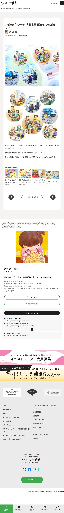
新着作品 (57, 508)
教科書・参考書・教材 (23, 223)
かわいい (5, 226)
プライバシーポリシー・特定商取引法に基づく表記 (16, 430)
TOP (4, 406)
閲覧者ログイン (6, 508)
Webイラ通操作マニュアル (12, 439)
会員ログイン (32, 480)
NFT (35, 438)
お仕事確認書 (37, 412)
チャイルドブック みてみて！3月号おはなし (39, 177)
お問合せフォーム (32, 313)
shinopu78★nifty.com (12, 318)
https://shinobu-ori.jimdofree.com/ (16, 321)
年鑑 (4, 413)
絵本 (19, 226)
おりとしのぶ (13, 32)
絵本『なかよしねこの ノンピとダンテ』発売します (25, 177)
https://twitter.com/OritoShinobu (16, 323)
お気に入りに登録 (32, 304)
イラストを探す (32, 508)
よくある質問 (7, 421)
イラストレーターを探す (19, 508)
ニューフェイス (44, 508)
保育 (41, 223)
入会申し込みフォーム (40, 420)
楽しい (12, 226)
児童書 (12, 223)
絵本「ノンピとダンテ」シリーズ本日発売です (11, 177)
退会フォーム (37, 427)
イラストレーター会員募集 (11, 417)
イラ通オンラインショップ (42, 435)
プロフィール (31, 297)
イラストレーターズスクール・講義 (14, 435)
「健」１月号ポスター (52, 178)
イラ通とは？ (7, 410)
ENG (55, 3)
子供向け (5, 223)
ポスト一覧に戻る (32, 197)
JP (52, 3)
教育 (53, 223)
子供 (47, 223)
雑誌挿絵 (35, 223)
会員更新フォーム (38, 424)
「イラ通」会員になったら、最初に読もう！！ (45, 407)
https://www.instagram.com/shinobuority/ (19, 326)
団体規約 (36, 416)
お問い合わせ (7, 425)
